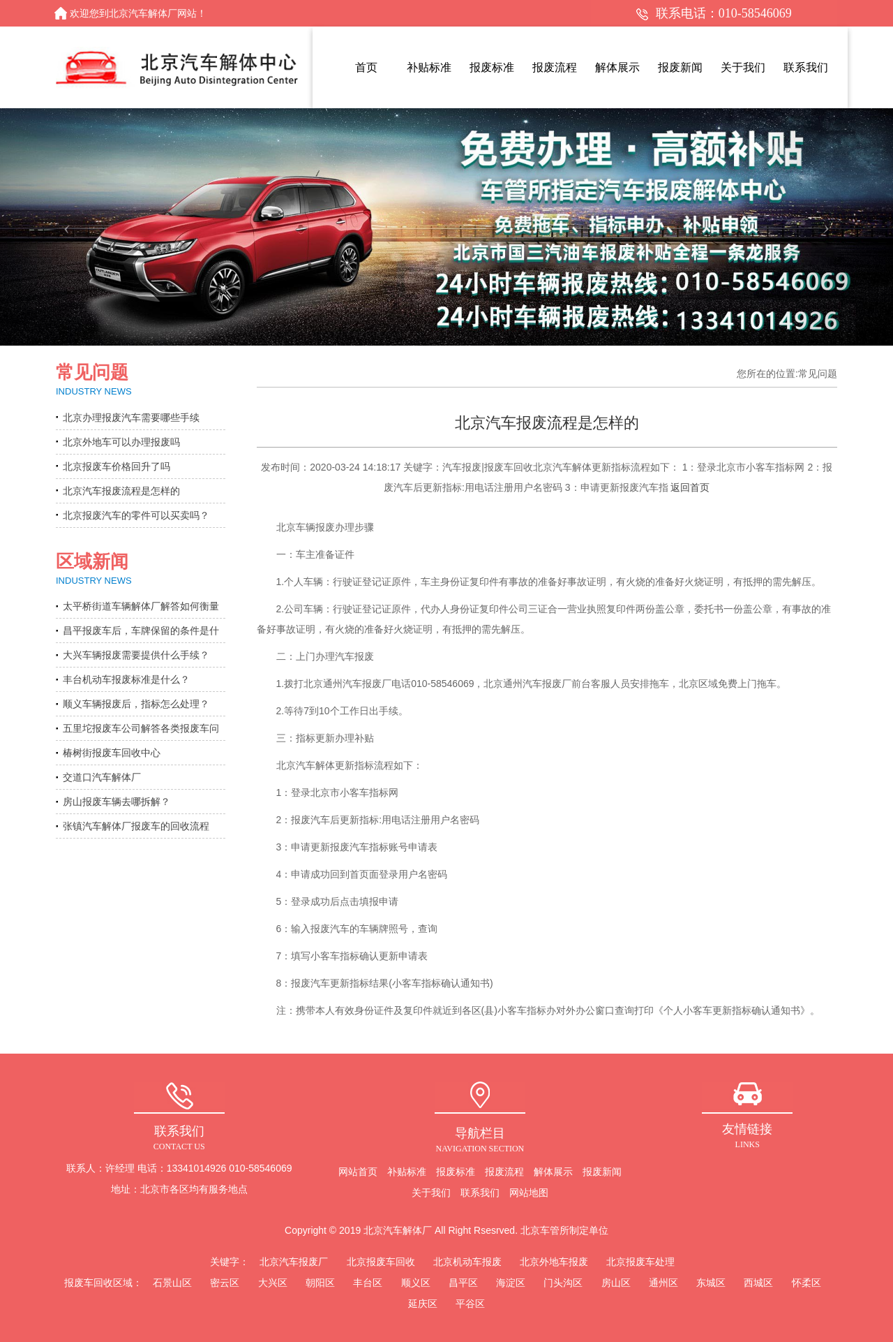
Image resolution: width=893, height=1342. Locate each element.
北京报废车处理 (640, 1261)
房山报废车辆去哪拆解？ (116, 801)
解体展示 (553, 1171)
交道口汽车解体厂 (102, 777)
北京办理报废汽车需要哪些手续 (131, 417)
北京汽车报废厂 (294, 1261)
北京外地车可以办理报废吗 (121, 442)
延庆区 (422, 1303)
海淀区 (510, 1282)
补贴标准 (406, 1171)
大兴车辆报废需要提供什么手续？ (136, 655)
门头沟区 (563, 1282)
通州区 (663, 1282)
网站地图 (528, 1192)
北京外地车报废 (554, 1261)
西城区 (758, 1282)
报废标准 (455, 1171)
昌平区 (463, 1282)
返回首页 (690, 487)
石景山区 (172, 1282)
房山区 (616, 1282)
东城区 (711, 1282)
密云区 (224, 1282)
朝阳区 (320, 1282)
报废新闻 (602, 1171)
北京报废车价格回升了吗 (116, 466)
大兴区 (272, 1282)
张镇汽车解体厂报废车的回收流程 (136, 826)
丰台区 (367, 1282)
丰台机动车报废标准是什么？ (126, 679)
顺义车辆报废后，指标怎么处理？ (136, 703)
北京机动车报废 (467, 1261)
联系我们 (480, 1192)
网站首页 (357, 1171)
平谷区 (470, 1303)
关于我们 (431, 1192)
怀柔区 (806, 1282)
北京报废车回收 (381, 1261)
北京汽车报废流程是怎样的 (121, 490)
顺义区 (415, 1282)
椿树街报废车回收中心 (111, 752)
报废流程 (504, 1171)
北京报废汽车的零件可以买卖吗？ (136, 515)
